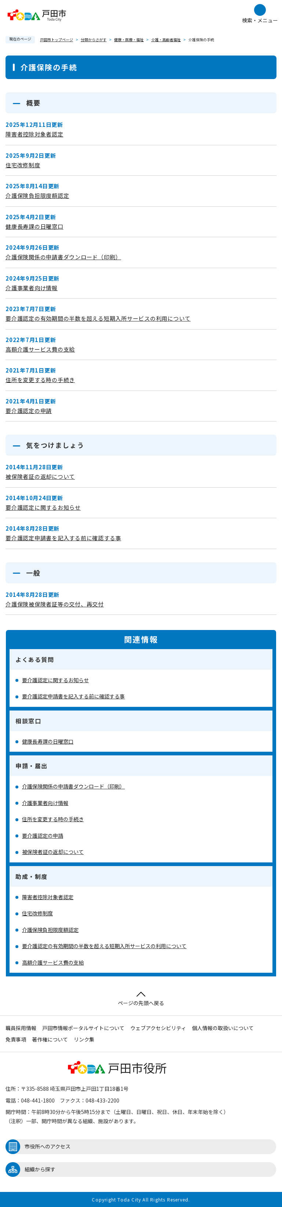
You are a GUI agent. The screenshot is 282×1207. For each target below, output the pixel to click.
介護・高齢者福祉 (166, 39)
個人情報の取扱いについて (223, 1028)
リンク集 (84, 1039)
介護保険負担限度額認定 (37, 195)
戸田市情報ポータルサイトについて (83, 1028)
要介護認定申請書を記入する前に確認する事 (63, 538)
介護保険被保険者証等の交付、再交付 (55, 604)
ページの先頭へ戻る (141, 999)
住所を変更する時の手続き (40, 380)
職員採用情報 (21, 1028)
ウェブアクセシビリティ (158, 1028)
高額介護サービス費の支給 (40, 349)
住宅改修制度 (23, 165)
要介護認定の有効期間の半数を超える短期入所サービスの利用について (98, 318)
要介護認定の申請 (29, 410)
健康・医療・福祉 (129, 39)
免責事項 (16, 1039)
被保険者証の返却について (40, 476)
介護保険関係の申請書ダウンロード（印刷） (63, 257)
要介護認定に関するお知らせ (43, 507)
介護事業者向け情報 (32, 288)
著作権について (50, 1039)
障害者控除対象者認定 (35, 134)
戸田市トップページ (56, 39)
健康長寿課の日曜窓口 (35, 226)
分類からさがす (93, 39)
